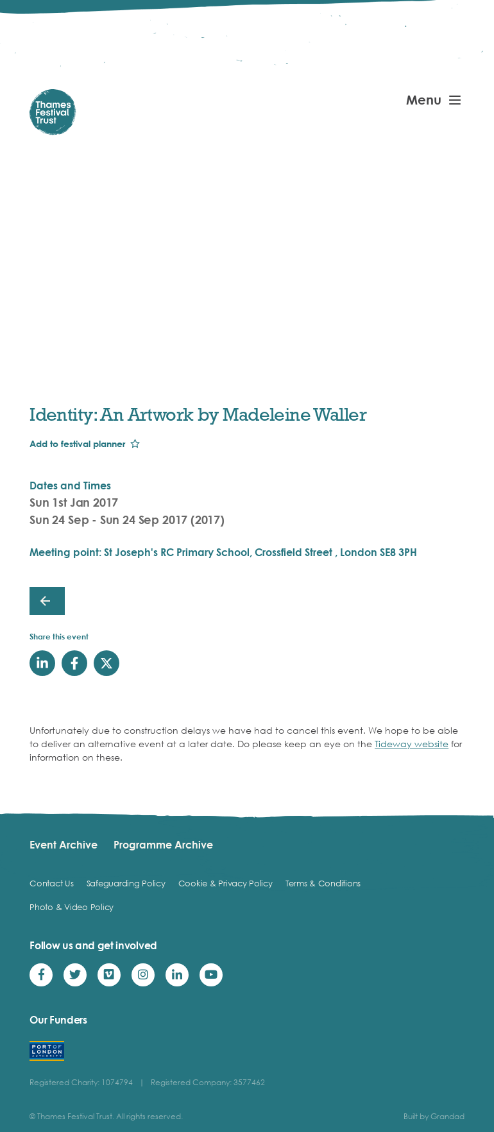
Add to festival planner (77, 443)
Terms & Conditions (323, 883)
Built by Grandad (434, 1116)
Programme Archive (163, 844)
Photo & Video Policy (72, 907)
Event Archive (64, 844)
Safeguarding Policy (126, 883)
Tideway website (411, 743)
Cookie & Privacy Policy (225, 883)
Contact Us (51, 883)
